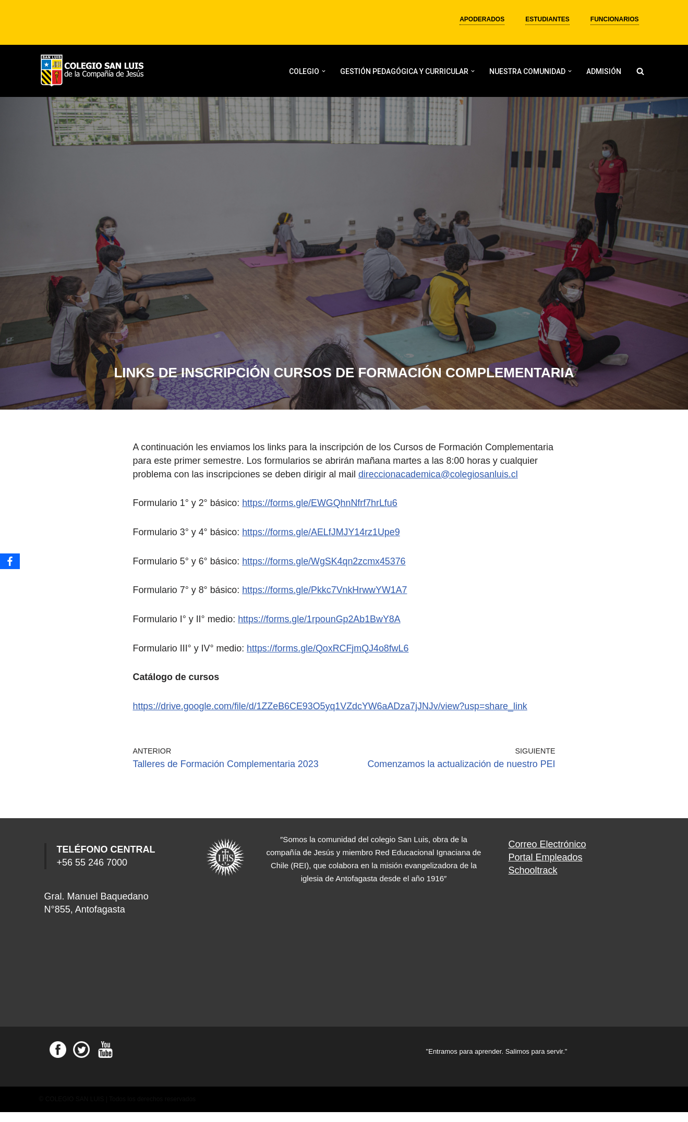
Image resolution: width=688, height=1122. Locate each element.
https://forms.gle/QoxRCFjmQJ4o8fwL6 (329, 659)
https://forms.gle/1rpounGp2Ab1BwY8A (321, 630)
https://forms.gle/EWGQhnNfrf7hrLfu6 (321, 515)
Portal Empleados (546, 867)
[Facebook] (10, 561)
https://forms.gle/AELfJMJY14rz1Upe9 (322, 544)
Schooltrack (533, 880)
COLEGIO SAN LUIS (74, 1109)
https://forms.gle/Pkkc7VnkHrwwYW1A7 (326, 602)
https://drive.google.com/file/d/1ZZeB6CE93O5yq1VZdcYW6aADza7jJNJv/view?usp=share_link (332, 716)
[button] (323, 71)
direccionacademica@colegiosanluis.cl (233, 487)
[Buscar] (640, 71)
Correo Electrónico (547, 854)
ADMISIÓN (603, 71)
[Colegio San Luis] (94, 71)
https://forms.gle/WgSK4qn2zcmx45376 (325, 573)
